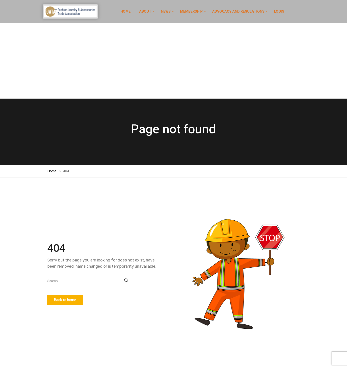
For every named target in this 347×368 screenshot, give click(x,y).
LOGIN (279, 11)
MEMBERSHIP (192, 11)
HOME (125, 11)
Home (51, 95)
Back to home (65, 224)
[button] (255, 352)
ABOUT (145, 11)
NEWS (166, 11)
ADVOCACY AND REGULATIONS (238, 11)
